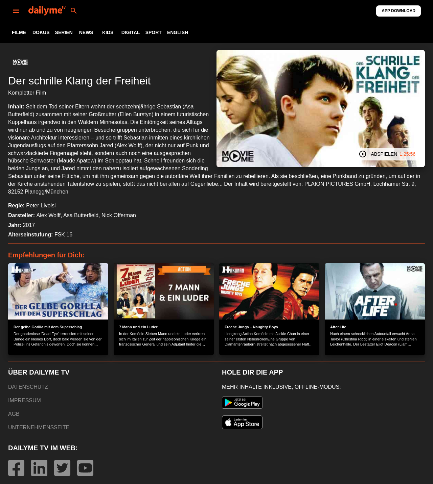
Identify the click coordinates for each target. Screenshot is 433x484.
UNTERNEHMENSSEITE (38, 427)
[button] (20, 62)
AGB (14, 414)
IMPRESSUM (24, 400)
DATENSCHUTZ (28, 387)
